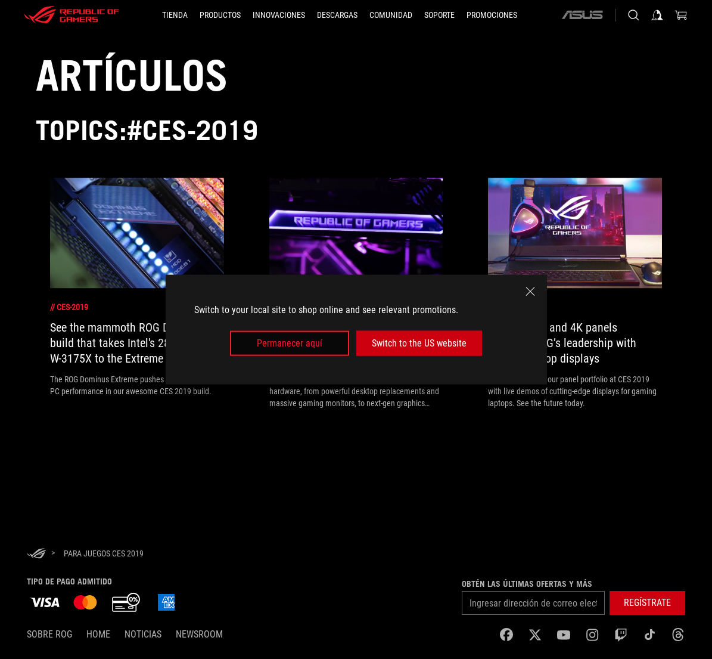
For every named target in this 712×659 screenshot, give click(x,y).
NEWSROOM (199, 634)
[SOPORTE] (439, 15)
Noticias (143, 634)
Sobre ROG (49, 634)
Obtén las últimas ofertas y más (527, 584)
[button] (220, 15)
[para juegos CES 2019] (104, 553)
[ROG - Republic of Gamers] (71, 15)
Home (98, 634)
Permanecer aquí (289, 343)
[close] (530, 291)
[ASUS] (582, 15)
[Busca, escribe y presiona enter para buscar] (633, 15)
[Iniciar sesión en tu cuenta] (657, 15)
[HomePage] (36, 554)
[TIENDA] (175, 15)
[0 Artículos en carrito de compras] (681, 15)
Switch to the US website (419, 343)
